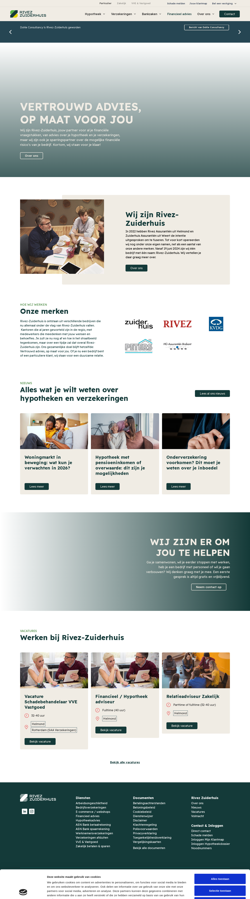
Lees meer (36, 486)
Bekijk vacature (40, 741)
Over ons (31, 156)
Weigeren (220, 875)
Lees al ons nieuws (212, 393)
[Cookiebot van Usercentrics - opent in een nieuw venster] (23, 892)
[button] (224, 3)
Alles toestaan (220, 851)
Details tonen (193, 891)
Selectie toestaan (220, 863)
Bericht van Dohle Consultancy (206, 27)
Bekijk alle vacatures (125, 762)
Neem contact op (208, 587)
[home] (28, 14)
